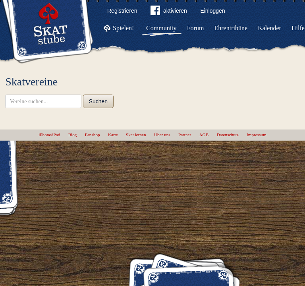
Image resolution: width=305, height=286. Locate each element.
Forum (195, 28)
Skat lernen (136, 134)
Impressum (256, 134)
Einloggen (212, 11)
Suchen (98, 101)
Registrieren (122, 11)
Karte (113, 134)
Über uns (162, 134)
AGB (204, 134)
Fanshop (92, 134)
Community (161, 28)
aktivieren (169, 12)
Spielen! (123, 28)
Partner (184, 134)
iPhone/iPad (49, 134)
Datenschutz (227, 134)
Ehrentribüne (231, 28)
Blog (72, 134)
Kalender (269, 28)
